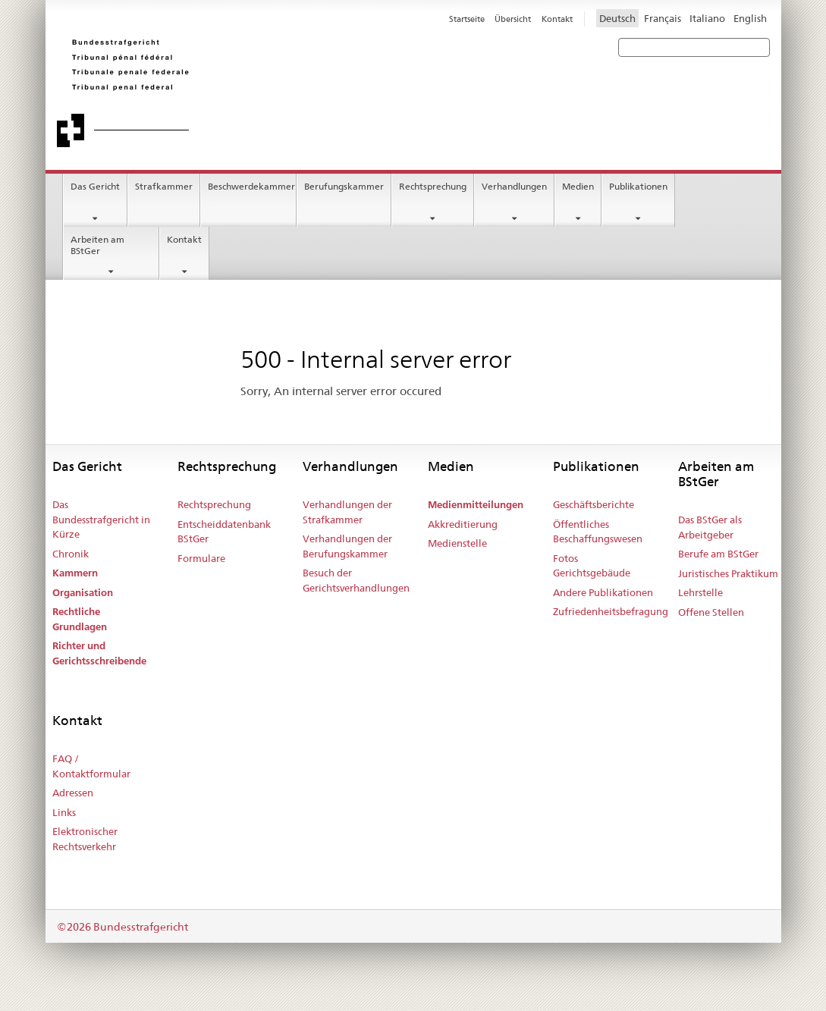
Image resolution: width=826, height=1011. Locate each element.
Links (64, 812)
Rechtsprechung (432, 186)
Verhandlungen (514, 186)
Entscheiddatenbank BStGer (224, 531)
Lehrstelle (700, 592)
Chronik (70, 554)
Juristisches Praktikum (728, 573)
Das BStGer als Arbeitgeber (710, 527)
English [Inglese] (750, 18)
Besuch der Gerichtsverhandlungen (356, 580)
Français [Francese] (662, 18)
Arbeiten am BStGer (97, 245)
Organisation (82, 592)
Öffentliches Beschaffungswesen (597, 531)
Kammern (75, 573)
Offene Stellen (711, 612)
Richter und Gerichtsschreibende (99, 653)
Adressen (72, 793)
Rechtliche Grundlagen (79, 619)
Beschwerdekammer (251, 186)
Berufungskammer (344, 186)
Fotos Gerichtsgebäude (591, 565)
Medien (578, 186)
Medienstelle (457, 543)
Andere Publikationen (603, 592)
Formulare (201, 558)
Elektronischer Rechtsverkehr (85, 838)
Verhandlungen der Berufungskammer (347, 546)
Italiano (707, 18)
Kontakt (184, 239)
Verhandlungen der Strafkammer (347, 512)
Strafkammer (164, 186)
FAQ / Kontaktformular (91, 766)
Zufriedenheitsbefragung (610, 611)
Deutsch (617, 18)
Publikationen (638, 186)
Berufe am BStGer (718, 554)
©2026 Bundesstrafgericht (122, 927)
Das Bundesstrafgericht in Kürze (101, 519)
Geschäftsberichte (593, 504)
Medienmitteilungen (475, 504)
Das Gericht (95, 186)
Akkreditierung (463, 524)
